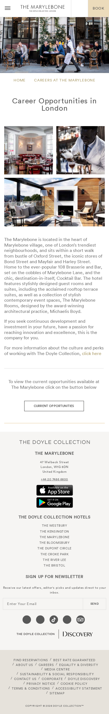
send (94, 604)
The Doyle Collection (54, 441)
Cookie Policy (74, 683)
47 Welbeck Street (54, 462)
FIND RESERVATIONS (31, 660)
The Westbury (54, 525)
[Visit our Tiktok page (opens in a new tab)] (54, 619)
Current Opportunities (54, 406)
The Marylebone (42, 8)
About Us (24, 665)
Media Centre (57, 669)
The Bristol (54, 565)
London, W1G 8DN (54, 467)
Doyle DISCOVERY (84, 679)
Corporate (52, 679)
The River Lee (54, 560)
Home (20, 80)
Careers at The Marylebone (64, 80)
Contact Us (25, 679)
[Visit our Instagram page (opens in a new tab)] (40, 619)
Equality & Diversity (78, 665)
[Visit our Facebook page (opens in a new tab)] (27, 619)
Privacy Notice (40, 683)
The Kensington (54, 531)
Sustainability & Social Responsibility (57, 674)
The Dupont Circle (54, 548)
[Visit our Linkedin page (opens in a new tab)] (67, 619)
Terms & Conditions (31, 688)
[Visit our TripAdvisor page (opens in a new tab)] (80, 619)
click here (91, 353)
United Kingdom (55, 471)
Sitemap (57, 693)
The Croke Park (55, 554)
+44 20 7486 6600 (54, 479)
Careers (46, 665)
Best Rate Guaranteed (74, 660)
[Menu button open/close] (7, 8)
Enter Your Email (22, 603)
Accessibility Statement (78, 688)
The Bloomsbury (54, 542)
